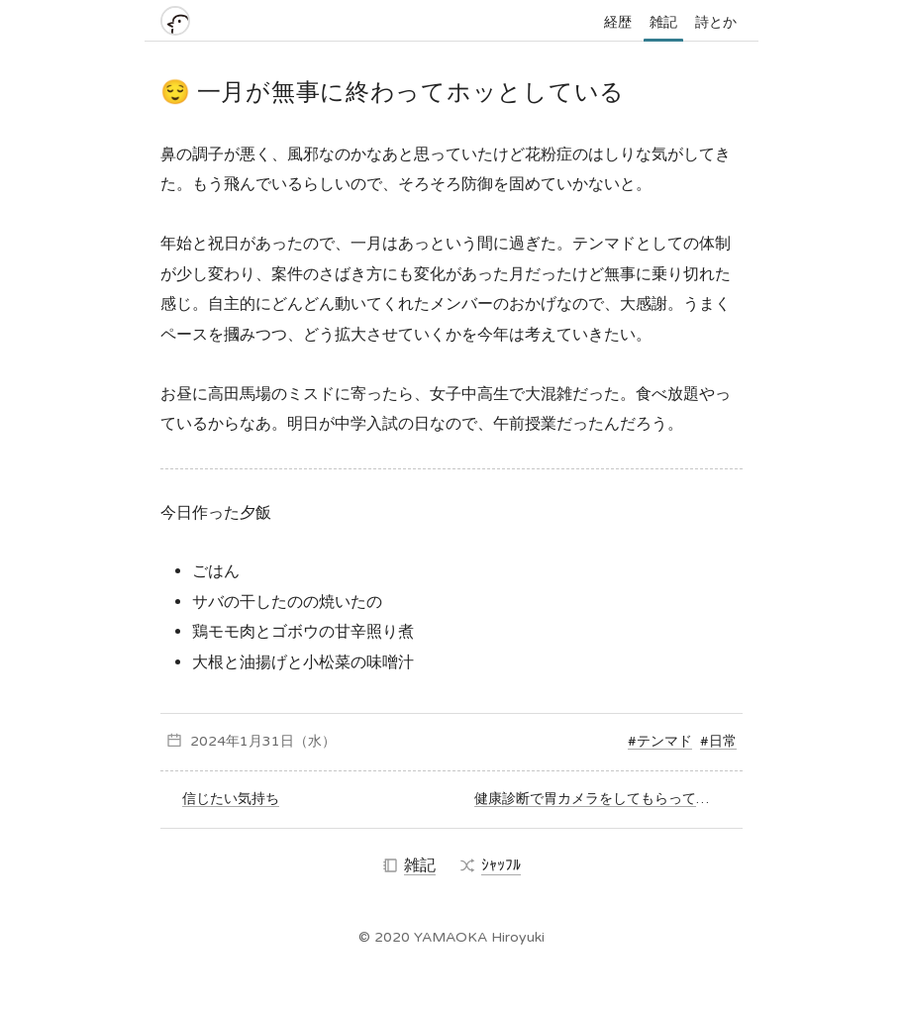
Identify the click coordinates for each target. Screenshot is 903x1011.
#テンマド (660, 741)
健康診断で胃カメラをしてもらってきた (599, 798)
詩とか (716, 22)
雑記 (663, 22)
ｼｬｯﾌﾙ (490, 865)
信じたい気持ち (230, 798)
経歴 (618, 22)
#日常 (718, 741)
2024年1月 (226, 741)
